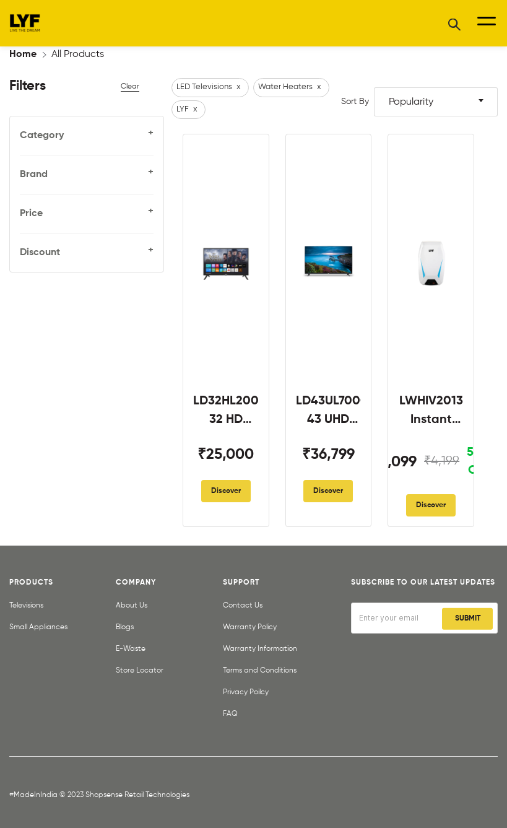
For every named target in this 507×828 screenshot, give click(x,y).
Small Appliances (38, 627)
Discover (226, 491)
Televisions (26, 605)
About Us (131, 605)
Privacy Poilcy (246, 692)
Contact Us (242, 605)
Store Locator (139, 670)
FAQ (230, 714)
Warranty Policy (250, 627)
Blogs (125, 627)
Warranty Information (260, 649)
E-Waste (130, 649)
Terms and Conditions (260, 670)
